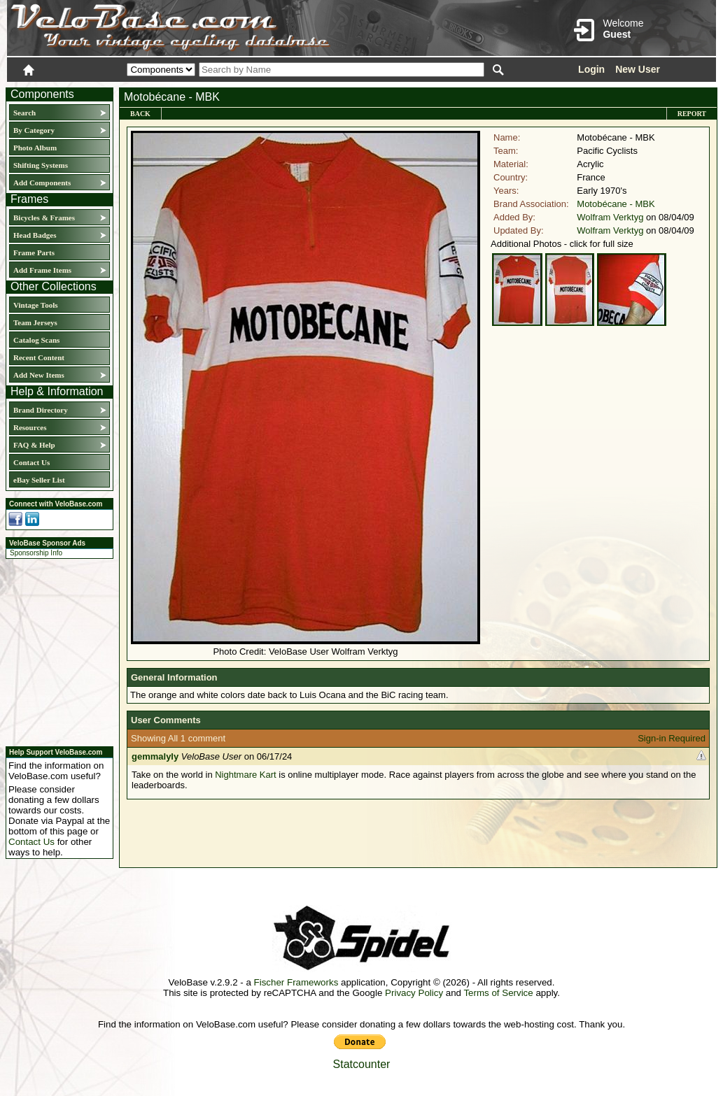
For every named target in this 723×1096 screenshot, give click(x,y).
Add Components (42, 182)
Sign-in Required (672, 738)
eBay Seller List (39, 480)
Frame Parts (34, 252)
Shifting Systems (40, 165)
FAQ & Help (34, 445)
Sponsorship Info (36, 553)
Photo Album (35, 147)
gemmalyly (155, 756)
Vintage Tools (35, 305)
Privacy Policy (414, 993)
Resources (29, 427)
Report (692, 114)
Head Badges (34, 235)
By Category (34, 130)
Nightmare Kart (245, 774)
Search (24, 112)
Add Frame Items (42, 270)
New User (637, 69)
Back (140, 114)
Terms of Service (498, 993)
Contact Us (31, 462)
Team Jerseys (35, 322)
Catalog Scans (36, 340)
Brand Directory (40, 410)
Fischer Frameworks (296, 982)
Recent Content (38, 357)
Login (591, 69)
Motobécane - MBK (615, 204)
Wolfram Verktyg (610, 217)
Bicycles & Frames (45, 217)
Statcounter (362, 1064)
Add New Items (38, 375)
